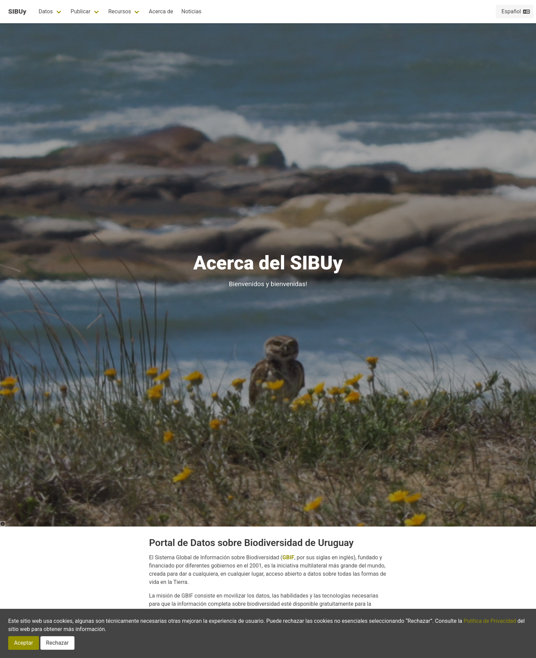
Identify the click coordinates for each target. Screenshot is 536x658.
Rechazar (57, 643)
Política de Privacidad (490, 621)
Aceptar (23, 643)
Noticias (191, 11)
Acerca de (161, 11)
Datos (46, 11)
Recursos (119, 11)
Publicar (81, 11)
